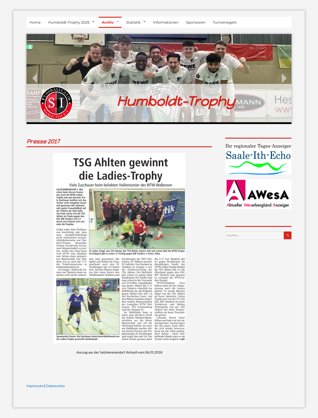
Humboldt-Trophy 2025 (68, 22)
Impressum (34, 386)
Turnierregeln (225, 22)
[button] (9, 408)
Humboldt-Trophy (176, 101)
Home (35, 22)
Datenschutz (55, 386)
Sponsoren (195, 22)
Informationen (166, 22)
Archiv (108, 22)
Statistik (133, 22)
